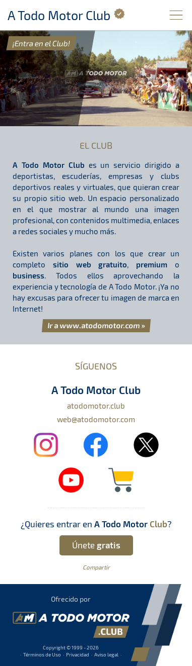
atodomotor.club (96, 405)
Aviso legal (106, 654)
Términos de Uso (42, 654)
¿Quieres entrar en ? (96, 524)
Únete (96, 545)
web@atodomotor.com (96, 419)
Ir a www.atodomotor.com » (96, 325)
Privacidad (77, 654)
